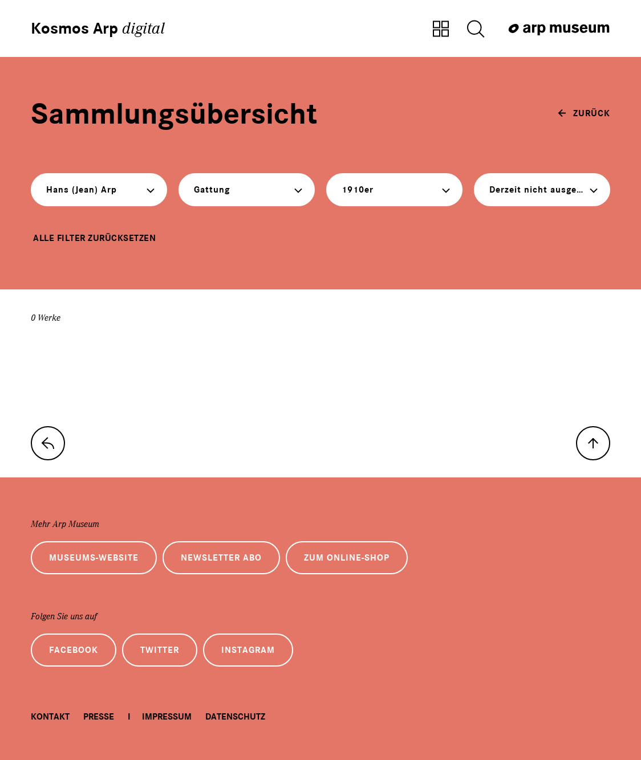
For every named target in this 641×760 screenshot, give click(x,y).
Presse (98, 717)
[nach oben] (593, 443)
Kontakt (50, 717)
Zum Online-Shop (347, 558)
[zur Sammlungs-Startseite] (48, 443)
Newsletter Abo (221, 558)
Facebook (73, 650)
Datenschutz (235, 717)
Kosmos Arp (98, 28)
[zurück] (584, 113)
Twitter (159, 650)
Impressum (167, 717)
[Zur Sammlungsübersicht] (440, 29)
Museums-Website (94, 558)
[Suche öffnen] (475, 29)
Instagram (248, 650)
